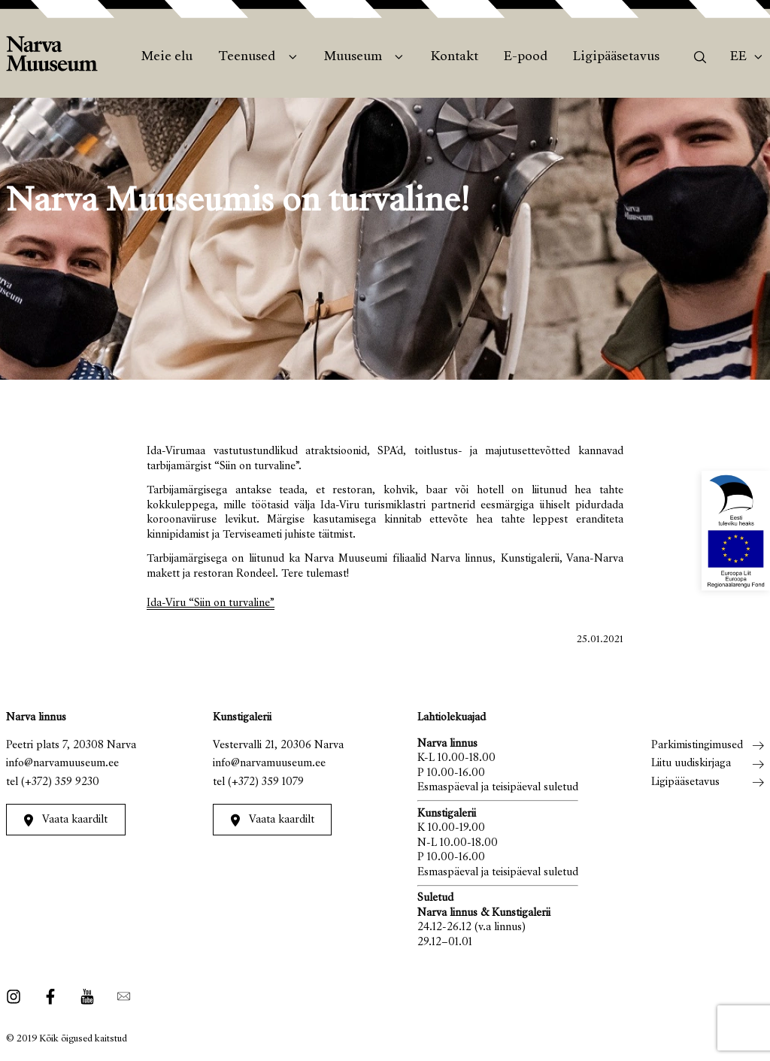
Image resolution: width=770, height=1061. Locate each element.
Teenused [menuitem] (246, 57)
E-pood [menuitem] (525, 57)
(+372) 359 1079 (266, 782)
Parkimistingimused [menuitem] (697, 745)
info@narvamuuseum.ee (62, 763)
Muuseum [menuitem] (353, 57)
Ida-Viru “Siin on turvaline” (210, 603)
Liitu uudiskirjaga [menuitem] (691, 763)
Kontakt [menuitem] (454, 57)
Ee (738, 57)
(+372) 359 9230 (60, 782)
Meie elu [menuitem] (166, 57)
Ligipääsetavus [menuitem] (616, 57)
